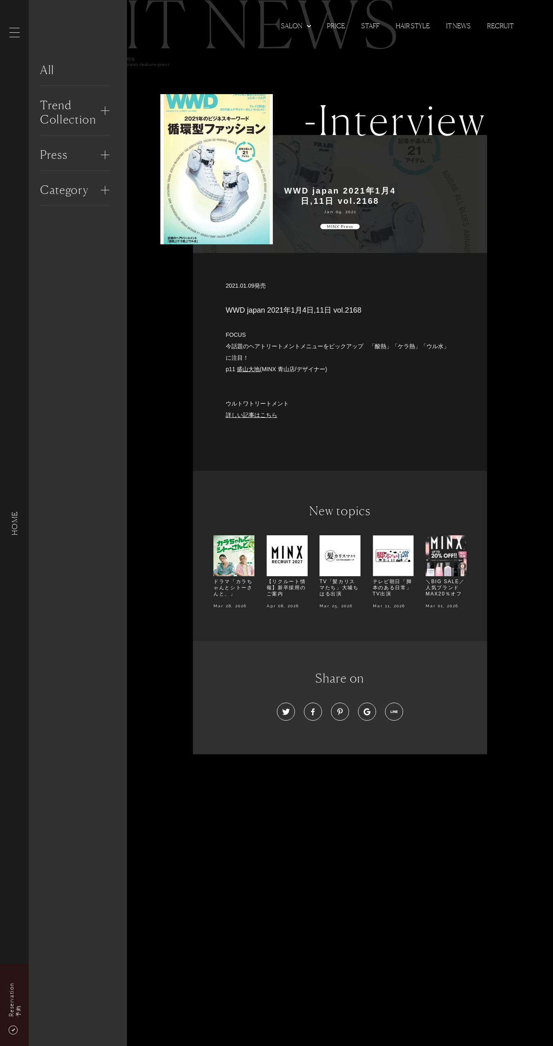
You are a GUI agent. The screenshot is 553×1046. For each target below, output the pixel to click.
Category (64, 190)
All (47, 70)
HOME (14, 523)
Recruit (500, 26)
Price (336, 26)
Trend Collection (68, 112)
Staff (370, 26)
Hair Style (413, 26)
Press (54, 155)
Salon (291, 26)
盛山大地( (249, 369)
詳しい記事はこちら (251, 415)
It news (458, 26)
